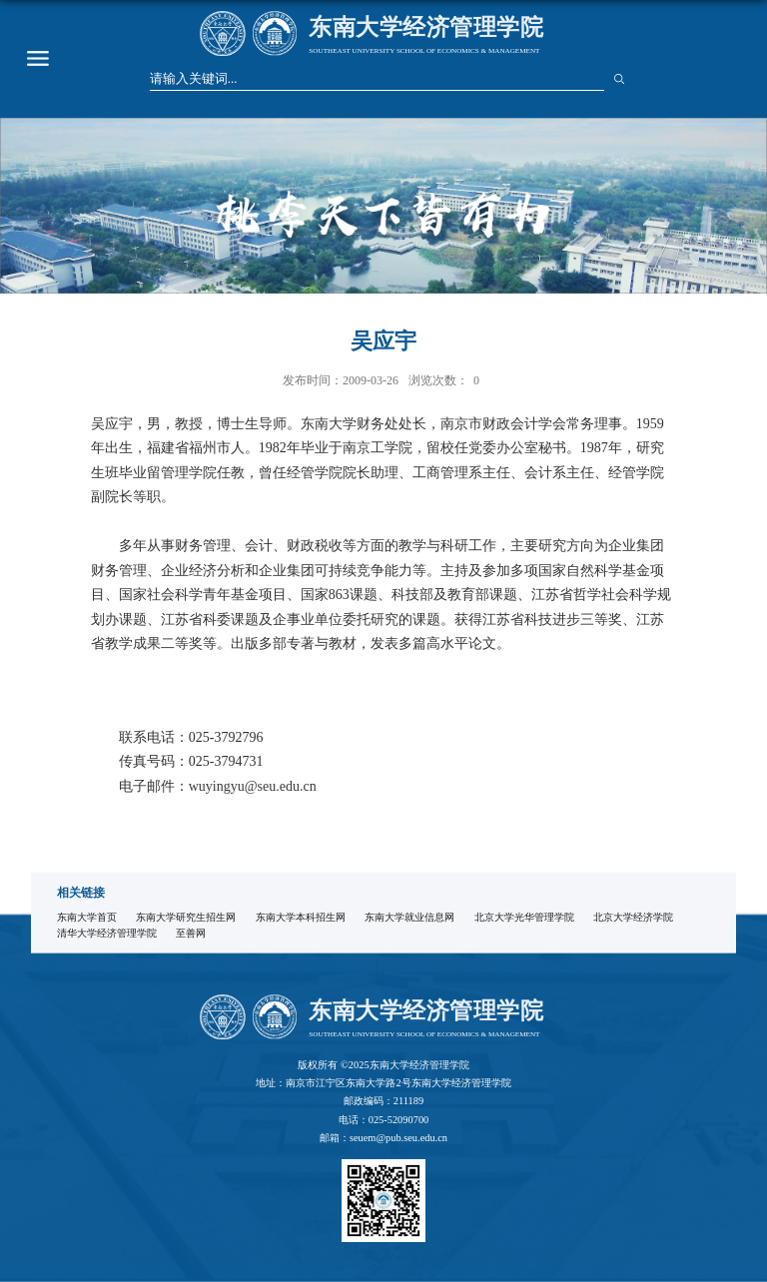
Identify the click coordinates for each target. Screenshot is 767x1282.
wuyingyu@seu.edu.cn (253, 786)
